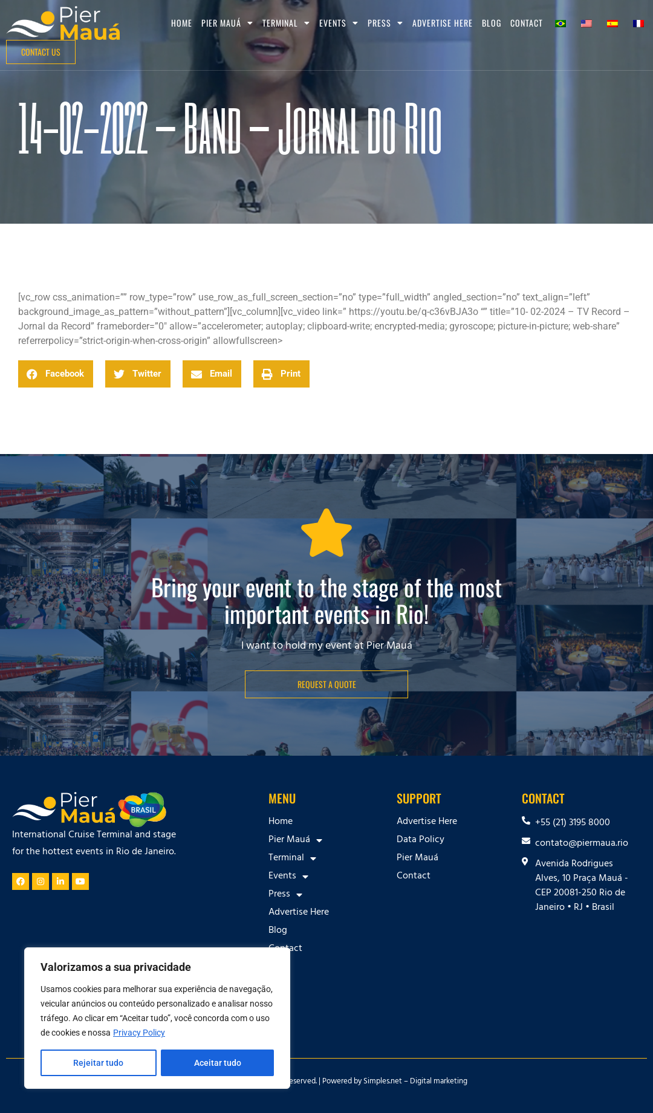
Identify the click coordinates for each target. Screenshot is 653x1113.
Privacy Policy (139, 1032)
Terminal (286, 23)
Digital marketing (438, 1082)
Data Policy (420, 840)
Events (339, 23)
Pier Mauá (227, 23)
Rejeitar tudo (98, 1063)
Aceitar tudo (217, 1063)
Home (181, 22)
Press (385, 23)
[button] (55, 374)
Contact (526, 22)
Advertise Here (442, 22)
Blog (491, 22)
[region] (157, 1018)
